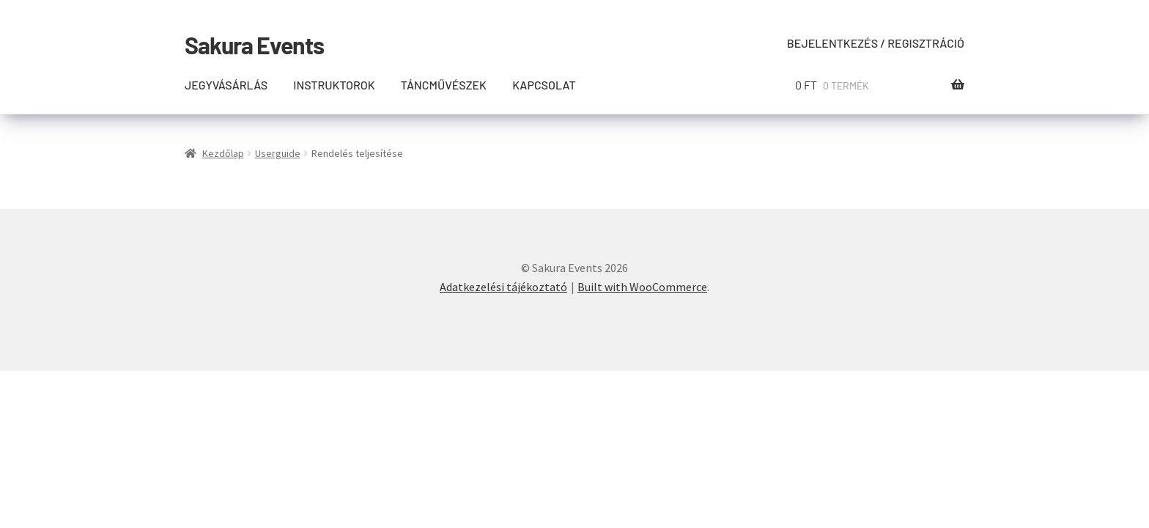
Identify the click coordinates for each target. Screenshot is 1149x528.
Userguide (277, 153)
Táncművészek (444, 85)
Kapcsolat (544, 85)
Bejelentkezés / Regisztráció (875, 43)
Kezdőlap (223, 153)
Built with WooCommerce (642, 286)
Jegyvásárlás (226, 85)
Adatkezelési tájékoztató (503, 286)
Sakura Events (254, 45)
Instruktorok (333, 85)
